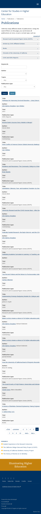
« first (8, 429)
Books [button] (5, 48)
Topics (3, 77)
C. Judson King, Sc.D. (8, 412)
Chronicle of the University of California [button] (15, 53)
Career (30, 481)
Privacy (3, 506)
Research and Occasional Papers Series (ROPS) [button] (17, 39)
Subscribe (10, 481)
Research (4, 441)
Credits (24, 481)
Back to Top (36, 511)
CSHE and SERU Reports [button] (10, 57)
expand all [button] (36, 36)
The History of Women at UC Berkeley (15, 454)
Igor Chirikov (20, 106)
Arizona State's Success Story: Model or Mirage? (17, 122)
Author (3, 70)
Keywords (4, 64)
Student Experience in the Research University (17, 444)
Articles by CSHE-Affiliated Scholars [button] (14, 44)
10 (20, 433)
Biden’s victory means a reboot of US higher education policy (21, 318)
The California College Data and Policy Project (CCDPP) (20, 447)
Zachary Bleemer (7, 280)
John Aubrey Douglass (9, 106)
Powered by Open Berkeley (9, 499)
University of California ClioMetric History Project (18, 450)
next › (27, 433)
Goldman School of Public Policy (11, 486)
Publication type (7, 83)
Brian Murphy (6, 172)
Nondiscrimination (6, 504)
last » (33, 433)
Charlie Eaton (6, 390)
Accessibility (5, 501)
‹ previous (16, 429)
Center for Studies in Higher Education (15, 12)
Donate (17, 481)
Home (3, 19)
